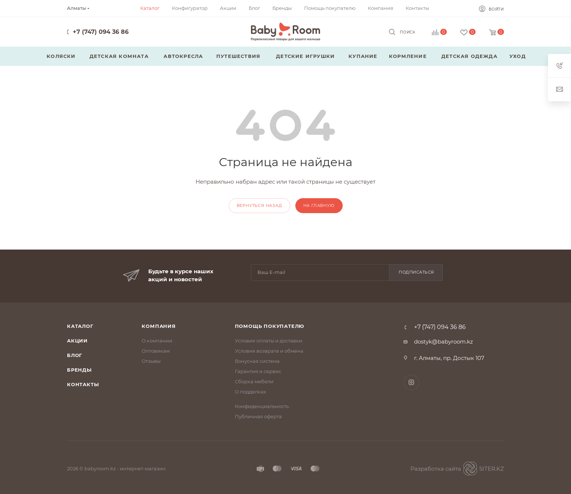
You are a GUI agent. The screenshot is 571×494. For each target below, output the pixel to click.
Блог (74, 355)
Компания (159, 326)
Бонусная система (257, 361)
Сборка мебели (254, 381)
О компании (157, 341)
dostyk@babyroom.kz (443, 341)
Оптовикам (156, 351)
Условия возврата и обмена (269, 351)
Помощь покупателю (269, 326)
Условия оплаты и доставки (268, 341)
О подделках (250, 392)
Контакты (83, 384)
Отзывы (151, 361)
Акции (77, 341)
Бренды (79, 370)
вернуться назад (259, 205)
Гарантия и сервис (258, 371)
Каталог (80, 326)
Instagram (411, 382)
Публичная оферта (258, 416)
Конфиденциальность (262, 406)
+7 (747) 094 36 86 (101, 31)
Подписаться (416, 272)
